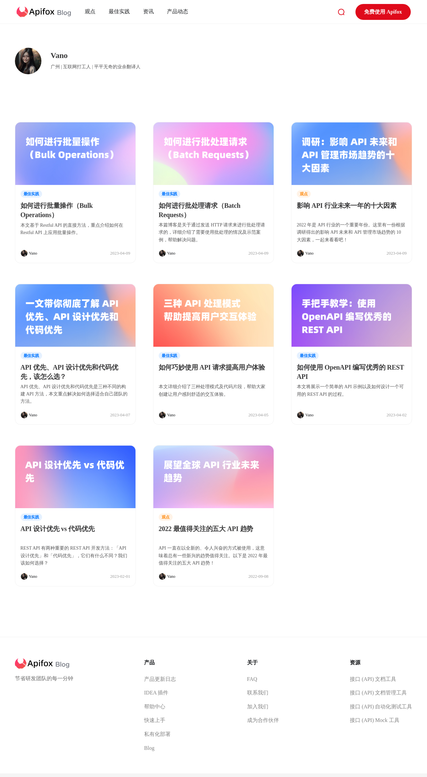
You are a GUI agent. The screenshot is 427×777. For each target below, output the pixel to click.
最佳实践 (120, 11)
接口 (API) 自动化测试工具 (381, 706)
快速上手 (154, 720)
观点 (90, 11)
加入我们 (257, 706)
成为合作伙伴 (263, 720)
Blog (149, 748)
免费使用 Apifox (382, 12)
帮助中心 (154, 706)
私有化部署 (157, 734)
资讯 (149, 11)
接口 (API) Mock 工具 (375, 720)
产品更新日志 (160, 679)
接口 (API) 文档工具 (373, 679)
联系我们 (257, 692)
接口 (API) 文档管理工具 (378, 692)
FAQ (252, 679)
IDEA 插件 (156, 692)
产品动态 (178, 11)
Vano (33, 253)
